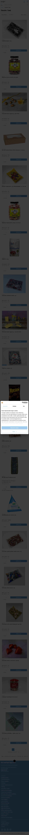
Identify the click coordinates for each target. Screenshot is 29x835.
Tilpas (14, 431)
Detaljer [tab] (14, 406)
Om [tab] (24, 406)
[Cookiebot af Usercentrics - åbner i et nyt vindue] (22, 403)
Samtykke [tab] (5, 406)
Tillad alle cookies (14, 427)
